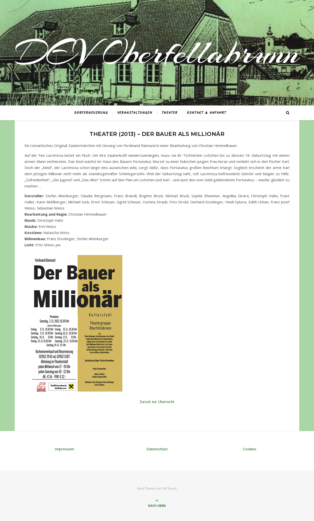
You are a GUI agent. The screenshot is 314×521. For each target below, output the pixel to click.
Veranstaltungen (134, 113)
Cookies (249, 448)
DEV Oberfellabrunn (157, 52)
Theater (170, 113)
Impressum (64, 448)
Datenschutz (157, 448)
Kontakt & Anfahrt (206, 113)
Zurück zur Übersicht (157, 401)
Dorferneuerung (91, 113)
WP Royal (169, 488)
